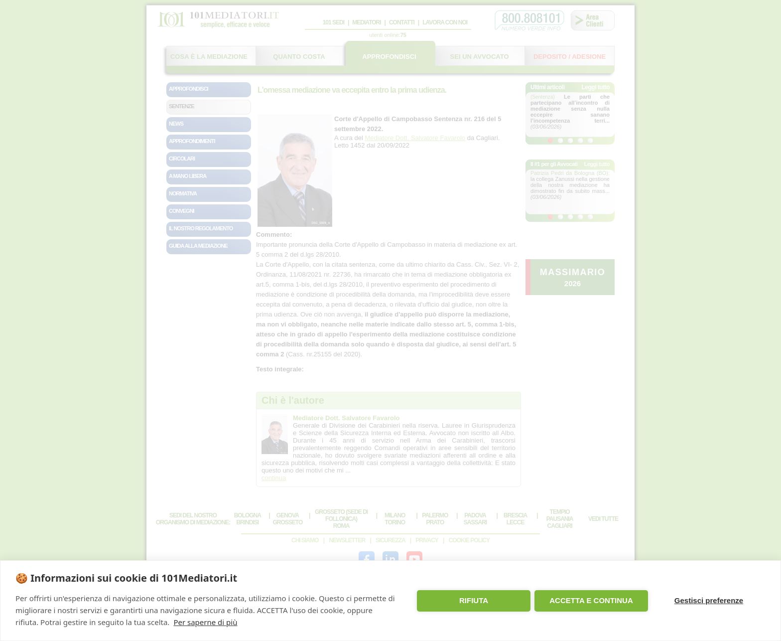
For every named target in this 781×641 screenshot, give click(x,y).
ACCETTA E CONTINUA (591, 600)
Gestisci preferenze (708, 600)
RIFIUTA (473, 600)
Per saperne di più (205, 622)
